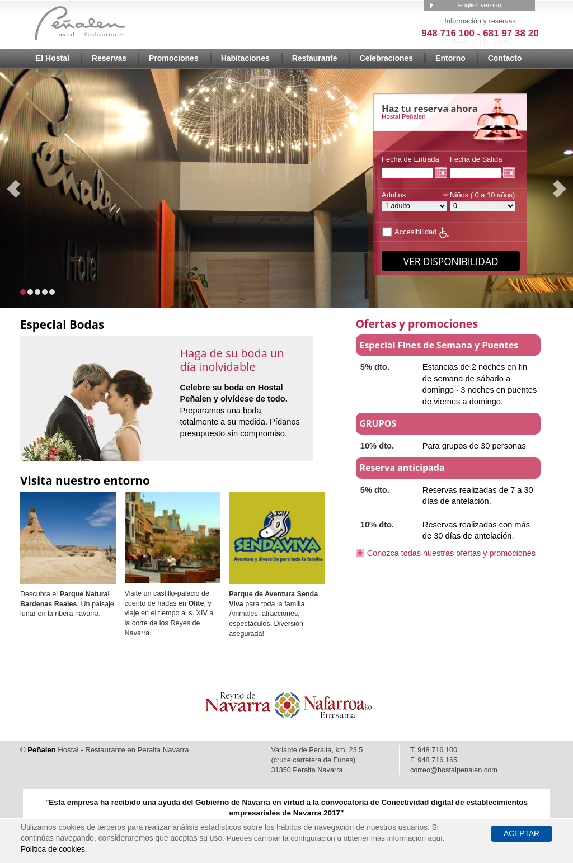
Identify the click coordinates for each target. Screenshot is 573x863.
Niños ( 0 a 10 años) (482, 201)
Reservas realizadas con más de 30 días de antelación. (476, 530)
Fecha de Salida (476, 167)
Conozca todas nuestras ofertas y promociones (451, 553)
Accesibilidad (409, 232)
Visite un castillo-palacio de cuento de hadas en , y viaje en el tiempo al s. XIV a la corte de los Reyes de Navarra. (169, 613)
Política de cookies (53, 849)
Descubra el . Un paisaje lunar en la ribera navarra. (67, 603)
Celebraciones (387, 58)
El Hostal (52, 58)
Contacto (505, 58)
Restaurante (314, 58)
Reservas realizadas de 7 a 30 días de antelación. (477, 495)
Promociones (174, 58)
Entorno (450, 58)
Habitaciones (245, 58)
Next (558, 189)
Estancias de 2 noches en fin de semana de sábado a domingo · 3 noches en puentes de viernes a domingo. (479, 384)
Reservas (109, 58)
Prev (15, 189)
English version (479, 5)
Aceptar (521, 833)
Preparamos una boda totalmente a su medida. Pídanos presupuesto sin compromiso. (240, 410)
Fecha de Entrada (410, 167)
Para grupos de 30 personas (474, 445)
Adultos (414, 201)
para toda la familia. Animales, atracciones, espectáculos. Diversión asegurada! (273, 614)
